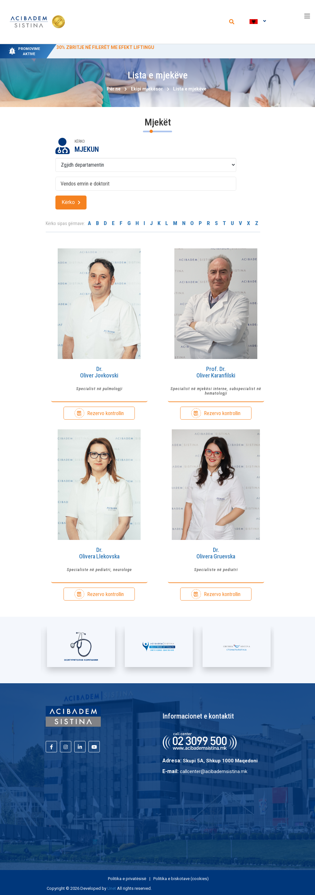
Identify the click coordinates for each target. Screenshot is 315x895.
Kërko (71, 202)
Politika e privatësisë (127, 878)
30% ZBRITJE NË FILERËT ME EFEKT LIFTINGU (105, 47)
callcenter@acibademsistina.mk (213, 771)
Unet (111, 888)
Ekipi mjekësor (147, 88)
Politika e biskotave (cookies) (181, 878)
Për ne (114, 88)
